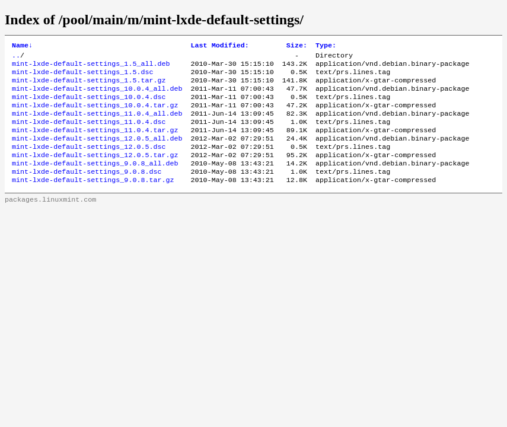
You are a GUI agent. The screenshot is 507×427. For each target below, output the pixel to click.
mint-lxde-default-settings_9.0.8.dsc (86, 190)
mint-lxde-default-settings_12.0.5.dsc (88, 162)
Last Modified (220, 46)
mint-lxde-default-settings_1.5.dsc (82, 76)
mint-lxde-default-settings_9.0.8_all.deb (95, 181)
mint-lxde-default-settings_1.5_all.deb (91, 67)
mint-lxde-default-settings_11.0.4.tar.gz (95, 143)
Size (296, 46)
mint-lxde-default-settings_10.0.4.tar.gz (95, 114)
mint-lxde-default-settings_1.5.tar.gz (88, 86)
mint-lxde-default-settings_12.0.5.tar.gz (95, 171)
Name (22, 46)
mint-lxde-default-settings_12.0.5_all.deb (97, 152)
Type (325, 46)
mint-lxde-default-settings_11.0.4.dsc (88, 133)
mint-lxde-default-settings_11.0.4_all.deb (97, 124)
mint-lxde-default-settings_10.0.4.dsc (88, 105)
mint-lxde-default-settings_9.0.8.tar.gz (93, 200)
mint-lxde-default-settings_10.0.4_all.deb (97, 95)
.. (16, 57)
